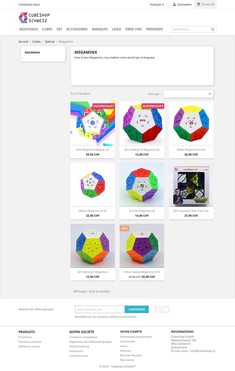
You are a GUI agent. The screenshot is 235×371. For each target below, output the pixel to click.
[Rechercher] (194, 29)
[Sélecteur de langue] (157, 5)
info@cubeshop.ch (202, 351)
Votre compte (131, 332)
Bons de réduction (131, 355)
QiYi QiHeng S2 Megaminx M (142, 149)
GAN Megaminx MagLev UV (92, 149)
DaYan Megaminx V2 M (92, 210)
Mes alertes (127, 360)
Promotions (25, 337)
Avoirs (123, 346)
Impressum (76, 351)
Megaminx (32, 52)
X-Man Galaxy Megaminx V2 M (142, 272)
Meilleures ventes (29, 346)
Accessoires (77, 29)
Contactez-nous (29, 4)
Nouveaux (28, 29)
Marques (100, 29)
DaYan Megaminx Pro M (191, 149)
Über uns (133, 29)
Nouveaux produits (30, 341)
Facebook (158, 309)
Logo (116, 29)
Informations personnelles (136, 336)
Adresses (125, 350)
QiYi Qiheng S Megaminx (93, 272)
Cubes (47, 29)
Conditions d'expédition (83, 337)
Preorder (154, 29)
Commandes (127, 341)
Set (59, 29)
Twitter (165, 309)
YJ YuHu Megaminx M (142, 210)
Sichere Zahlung (79, 346)
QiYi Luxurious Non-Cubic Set (191, 210)
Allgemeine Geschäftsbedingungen (90, 341)
